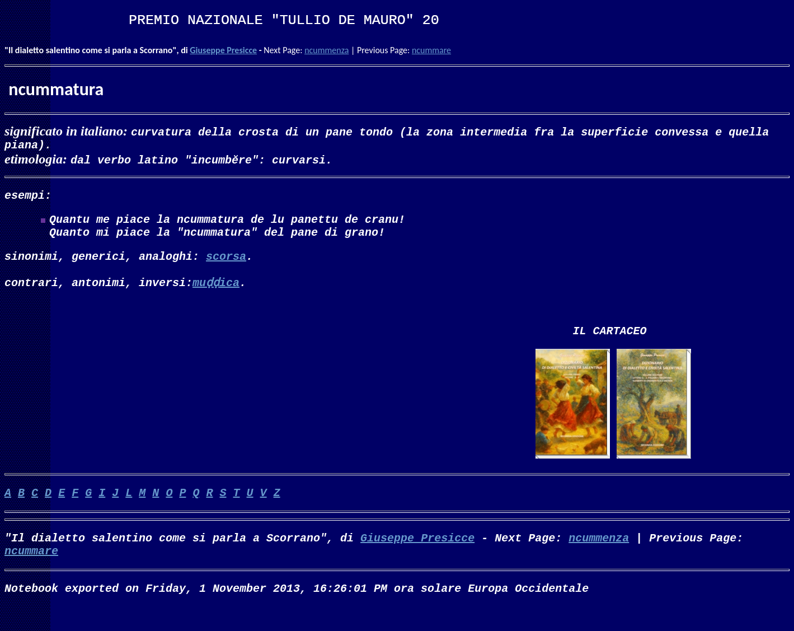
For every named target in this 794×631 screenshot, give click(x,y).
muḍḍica (215, 293)
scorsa (226, 266)
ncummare (431, 50)
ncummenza (326, 50)
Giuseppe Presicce (223, 50)
